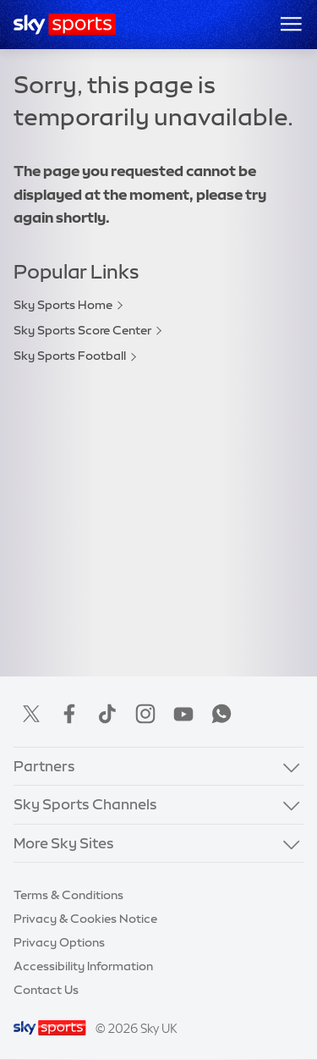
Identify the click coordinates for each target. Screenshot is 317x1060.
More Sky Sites (64, 843)
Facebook (69, 714)
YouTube (183, 714)
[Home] (65, 25)
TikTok (107, 714)
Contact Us (46, 990)
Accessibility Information (83, 966)
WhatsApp (221, 714)
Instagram (145, 714)
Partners (44, 766)
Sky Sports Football (70, 356)
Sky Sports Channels (85, 804)
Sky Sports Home (63, 305)
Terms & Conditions (68, 895)
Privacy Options (59, 942)
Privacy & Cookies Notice (85, 919)
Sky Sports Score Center (82, 330)
